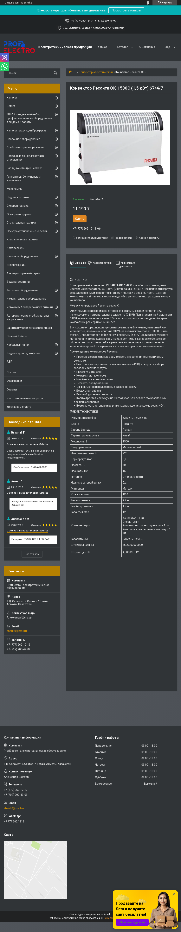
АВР (9, 361)
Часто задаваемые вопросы (25, 398)
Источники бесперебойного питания (30, 307)
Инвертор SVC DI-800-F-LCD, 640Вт (31, 539)
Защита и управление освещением (29, 327)
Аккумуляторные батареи (23, 273)
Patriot (11, 106)
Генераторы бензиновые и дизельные (24, 178)
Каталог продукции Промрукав (27, 130)
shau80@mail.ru (17, 630)
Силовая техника (18, 205)
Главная (102, 46)
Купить (79, 218)
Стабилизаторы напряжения (25, 147)
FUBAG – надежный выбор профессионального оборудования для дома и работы (29, 118)
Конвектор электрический (96, 72)
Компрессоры (15, 248)
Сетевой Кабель (17, 336)
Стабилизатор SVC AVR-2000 (30, 467)
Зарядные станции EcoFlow (24, 168)
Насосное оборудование (22, 256)
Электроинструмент (20, 214)
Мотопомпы (14, 188)
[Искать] (55, 73)
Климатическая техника (22, 239)
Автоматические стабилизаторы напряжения (28, 317)
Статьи (11, 372)
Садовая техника (18, 197)
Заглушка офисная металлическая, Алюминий (32, 503)
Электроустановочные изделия (27, 231)
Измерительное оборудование (26, 298)
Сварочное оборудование (23, 139)
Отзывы (12, 389)
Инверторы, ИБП (17, 264)
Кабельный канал (18, 344)
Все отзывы (32, 554)
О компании (147, 46)
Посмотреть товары (126, 10)
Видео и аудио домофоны (23, 353)
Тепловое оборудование (22, 290)
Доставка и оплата (19, 406)
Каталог (122, 46)
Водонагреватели (18, 281)
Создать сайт (12, 2)
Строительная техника (21, 222)
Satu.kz (108, 914)
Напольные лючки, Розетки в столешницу (25, 157)
